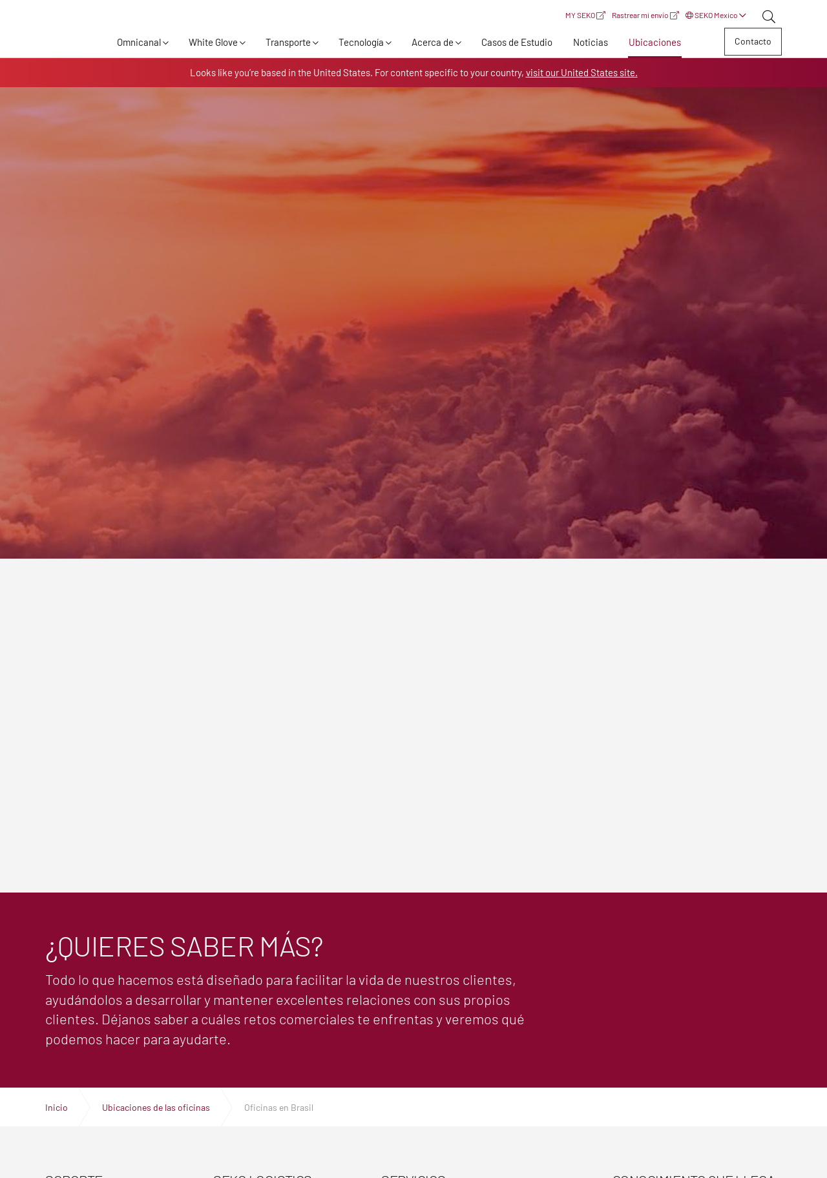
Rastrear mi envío (645, 14)
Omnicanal (139, 42)
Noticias (590, 42)
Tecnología (361, 42)
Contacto (753, 41)
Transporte (288, 42)
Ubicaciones (655, 42)
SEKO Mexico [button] (716, 14)
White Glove (213, 42)
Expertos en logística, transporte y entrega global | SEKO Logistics (68, 44)
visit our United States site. (582, 72)
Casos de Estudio (516, 42)
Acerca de (433, 42)
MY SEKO (585, 14)
